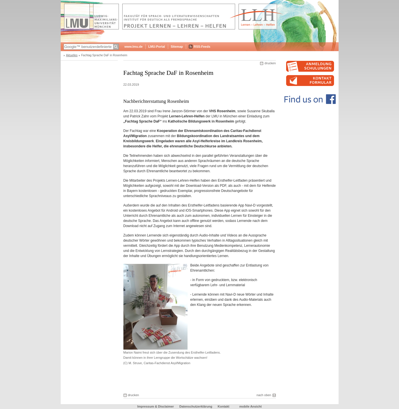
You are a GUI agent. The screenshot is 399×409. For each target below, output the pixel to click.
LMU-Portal (156, 46)
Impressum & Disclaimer (155, 406)
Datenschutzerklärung (195, 406)
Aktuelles (72, 55)
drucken (270, 63)
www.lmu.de (134, 46)
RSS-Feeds (202, 46)
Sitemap (177, 46)
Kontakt (223, 406)
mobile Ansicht (250, 406)
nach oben (263, 395)
